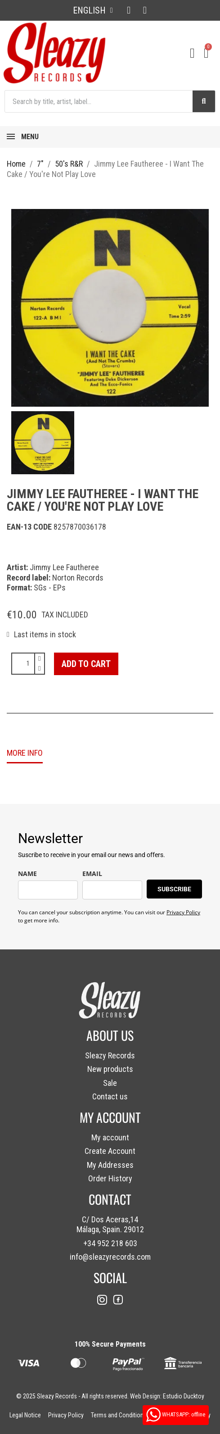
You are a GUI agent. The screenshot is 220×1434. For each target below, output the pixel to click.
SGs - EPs (50, 587)
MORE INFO (25, 753)
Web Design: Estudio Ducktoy (167, 1396)
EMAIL (92, 873)
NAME (27, 873)
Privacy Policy (183, 912)
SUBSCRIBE (174, 889)
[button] (86, 664)
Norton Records (77, 577)
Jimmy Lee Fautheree (64, 567)
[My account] (192, 53)
